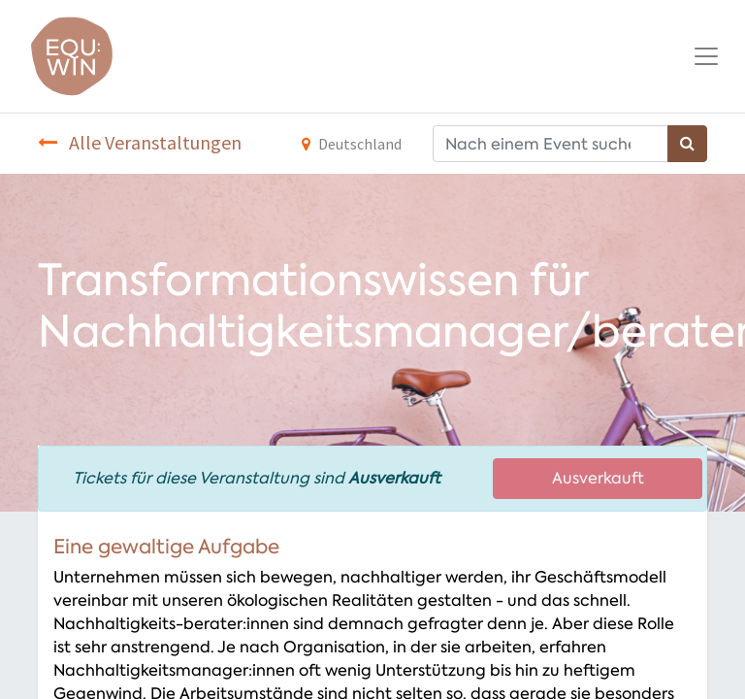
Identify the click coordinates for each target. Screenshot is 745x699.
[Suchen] (687, 143)
